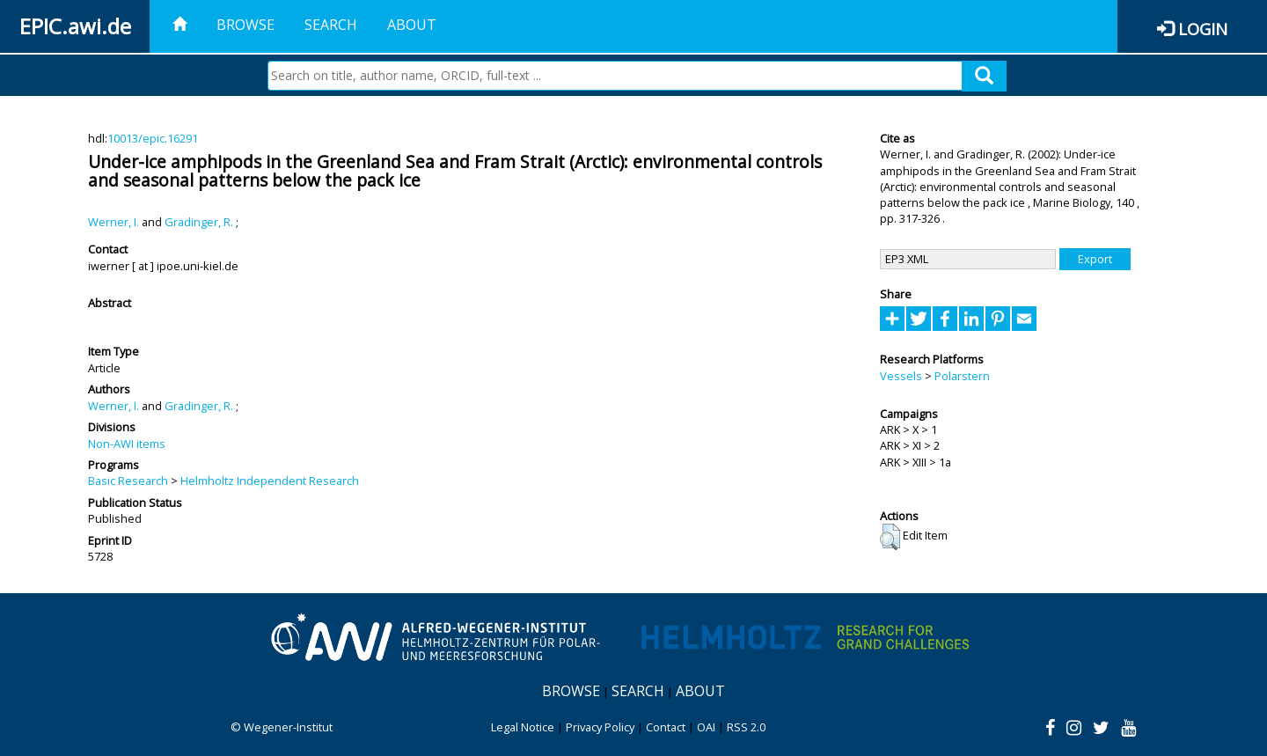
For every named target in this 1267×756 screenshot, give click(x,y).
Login (1202, 29)
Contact (665, 727)
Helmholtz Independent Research (269, 480)
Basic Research (128, 480)
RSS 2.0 (746, 727)
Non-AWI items (126, 443)
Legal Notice (522, 727)
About (411, 24)
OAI (706, 727)
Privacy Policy (600, 727)
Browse (245, 24)
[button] (890, 537)
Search (330, 24)
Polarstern (962, 376)
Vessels (901, 376)
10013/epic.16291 (152, 138)
